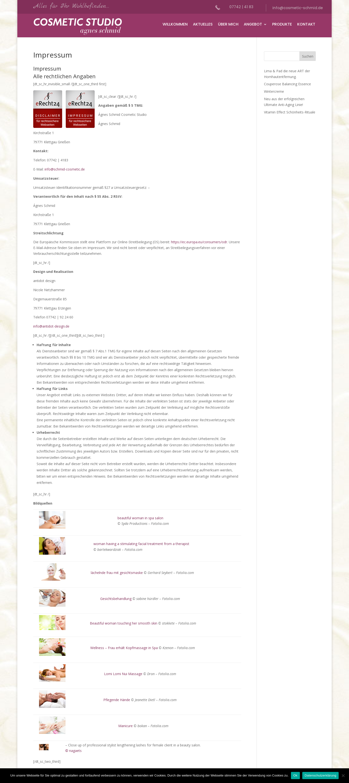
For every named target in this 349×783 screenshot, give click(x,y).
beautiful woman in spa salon (140, 518)
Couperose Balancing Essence (287, 84)
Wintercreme (274, 91)
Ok (295, 775)
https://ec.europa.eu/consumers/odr (199, 242)
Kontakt (306, 25)
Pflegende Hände (116, 699)
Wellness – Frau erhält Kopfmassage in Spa (124, 647)
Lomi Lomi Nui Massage (123, 673)
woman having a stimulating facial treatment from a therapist (141, 543)
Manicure (125, 726)
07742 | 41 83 (241, 6)
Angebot (253, 25)
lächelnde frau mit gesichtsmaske (117, 572)
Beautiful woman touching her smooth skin (123, 623)
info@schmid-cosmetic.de (65, 169)
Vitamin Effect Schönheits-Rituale (289, 112)
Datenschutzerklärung (320, 775)
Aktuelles (203, 25)
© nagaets (73, 750)
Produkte (282, 25)
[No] (343, 775)
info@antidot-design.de (51, 326)
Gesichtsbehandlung (116, 598)
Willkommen (175, 25)
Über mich (228, 25)
